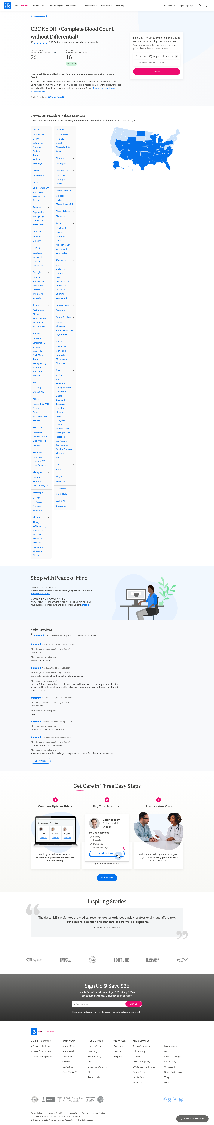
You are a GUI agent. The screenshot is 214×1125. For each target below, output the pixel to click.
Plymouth (37, 367)
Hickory (60, 200)
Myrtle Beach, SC (64, 204)
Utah (58, 464)
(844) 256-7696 (69, 1071)
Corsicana (61, 391)
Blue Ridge (38, 285)
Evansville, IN (39, 440)
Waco (58, 457)
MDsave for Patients (40, 1045)
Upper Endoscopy (173, 1071)
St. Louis (37, 555)
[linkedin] (180, 1098)
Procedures (118, 1045)
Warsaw (36, 375)
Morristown (62, 359)
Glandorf (60, 236)
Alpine (59, 375)
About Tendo (68, 1050)
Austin (59, 379)
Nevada (60, 158)
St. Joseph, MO (40, 416)
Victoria (60, 453)
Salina (35, 412)
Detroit (36, 477)
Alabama (37, 129)
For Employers (56, 5)
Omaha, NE (38, 392)
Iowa (35, 382)
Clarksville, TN (40, 436)
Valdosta (37, 298)
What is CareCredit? (40, 593)
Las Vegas (61, 163)
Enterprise (38, 143)
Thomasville (38, 294)
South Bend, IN (40, 485)
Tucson (36, 200)
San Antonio (62, 445)
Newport (60, 363)
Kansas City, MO (41, 404)
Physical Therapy (172, 1056)
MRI (166, 1050)
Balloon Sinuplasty (141, 1045)
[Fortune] (121, 959)
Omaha (59, 151)
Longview (61, 420)
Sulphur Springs (64, 449)
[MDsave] (16, 5)
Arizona (36, 182)
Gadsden (37, 151)
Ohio (58, 223)
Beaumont (61, 383)
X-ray (166, 1076)
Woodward (61, 298)
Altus (58, 265)
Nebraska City (63, 147)
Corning (37, 387)
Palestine (60, 437)
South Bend (38, 371)
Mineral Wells (62, 428)
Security (73, 1112)
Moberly (37, 542)
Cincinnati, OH (40, 342)
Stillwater (60, 294)
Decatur (37, 347)
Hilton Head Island (65, 330)
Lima (58, 240)
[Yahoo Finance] (182, 959)
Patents (85, 1112)
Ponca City (61, 285)
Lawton (59, 277)
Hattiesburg (39, 502)
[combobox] (158, 56)
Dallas (59, 396)
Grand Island (62, 134)
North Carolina (63, 190)
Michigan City (39, 363)
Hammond (38, 457)
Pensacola (38, 265)
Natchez (37, 506)
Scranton (60, 310)
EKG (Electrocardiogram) (144, 1066)
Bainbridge (38, 281)
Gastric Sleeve (139, 1071)
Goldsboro (61, 196)
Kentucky (37, 427)
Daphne (37, 139)
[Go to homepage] (43, 1031)
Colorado (37, 231)
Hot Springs (39, 216)
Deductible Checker (97, 1066)
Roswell (60, 183)
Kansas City (38, 530)
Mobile (36, 159)
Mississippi (38, 492)
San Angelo (61, 441)
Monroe (37, 481)
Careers (66, 1061)
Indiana (36, 333)
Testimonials (94, 1076)
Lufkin (59, 424)
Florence (37, 147)
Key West (37, 257)
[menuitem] (40, 5)
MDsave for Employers (41, 1056)
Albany (36, 522)
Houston (60, 408)
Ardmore (60, 269)
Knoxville (60, 355)
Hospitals (117, 1056)
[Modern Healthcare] (66, 959)
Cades (59, 322)
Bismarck (60, 216)
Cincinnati (61, 228)
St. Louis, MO (39, 326)
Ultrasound (169, 1066)
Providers (117, 1050)
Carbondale (38, 310)
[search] (200, 5)
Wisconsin (61, 488)
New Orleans (39, 465)
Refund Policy (94, 1056)
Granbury (60, 404)
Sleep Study (170, 1061)
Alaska (36, 170)
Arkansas (37, 207)
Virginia (59, 476)
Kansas (36, 399)
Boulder (37, 236)
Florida (36, 247)
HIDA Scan (138, 1082)
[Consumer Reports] (34, 959)
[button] (176, 56)
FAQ (90, 1061)
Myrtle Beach (62, 334)
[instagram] (169, 1098)
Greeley (37, 240)
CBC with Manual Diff (57, 97)
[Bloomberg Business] (152, 959)
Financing (120, 5)
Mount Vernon (40, 318)
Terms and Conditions (56, 1112)
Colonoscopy (139, 1050)
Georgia (37, 272)
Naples (36, 261)
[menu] (93, 5)
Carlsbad (60, 175)
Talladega (37, 163)
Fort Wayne (38, 355)
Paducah (37, 445)
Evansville (37, 351)
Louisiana (37, 452)
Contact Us (67, 1066)
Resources (67, 1056)
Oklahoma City (63, 281)
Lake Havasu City (41, 187)
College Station (63, 387)
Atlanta (36, 277)
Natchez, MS (39, 461)
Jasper (36, 155)
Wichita (36, 420)
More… (168, 1082)
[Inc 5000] (92, 959)
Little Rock (38, 220)
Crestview (38, 253)
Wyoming (61, 500)
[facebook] (164, 1098)
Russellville (38, 224)
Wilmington (62, 253)
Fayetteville (38, 212)
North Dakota (63, 211)
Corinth (36, 497)
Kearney (60, 139)
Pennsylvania (62, 305)
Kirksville (37, 534)
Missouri (37, 517)
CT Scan (136, 1056)
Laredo (59, 416)
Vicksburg (38, 510)
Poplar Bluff (38, 547)
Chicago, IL (38, 338)
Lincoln (59, 143)
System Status (99, 1112)
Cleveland (61, 351)
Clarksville (61, 346)
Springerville (39, 196)
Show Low (38, 192)
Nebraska (60, 129)
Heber (59, 469)
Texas (58, 370)
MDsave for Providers (41, 1050)
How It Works (94, 1045)
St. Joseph (38, 551)
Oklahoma (61, 260)
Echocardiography (141, 1061)
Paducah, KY (39, 322)
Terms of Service (130, 1011)
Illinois (36, 305)
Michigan (37, 472)
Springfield (61, 249)
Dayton (59, 232)
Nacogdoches (63, 432)
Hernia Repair (139, 1076)
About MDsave (69, 1045)
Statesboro (38, 289)
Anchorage (38, 175)
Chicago (37, 314)
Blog (90, 1071)
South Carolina (63, 317)
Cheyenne (61, 506)
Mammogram (170, 1045)
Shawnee (60, 289)
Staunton (60, 481)
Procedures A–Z (39, 16)
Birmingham (39, 134)
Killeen (59, 412)
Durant (59, 273)
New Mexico (62, 170)
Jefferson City (40, 526)
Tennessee (61, 341)
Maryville (37, 538)
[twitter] (175, 1098)
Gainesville (61, 400)
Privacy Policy (116, 1011)
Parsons (36, 408)
